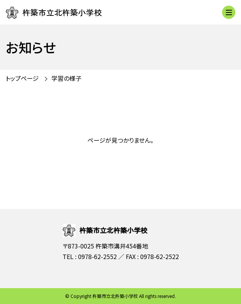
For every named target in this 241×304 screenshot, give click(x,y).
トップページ (22, 78)
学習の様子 (66, 78)
